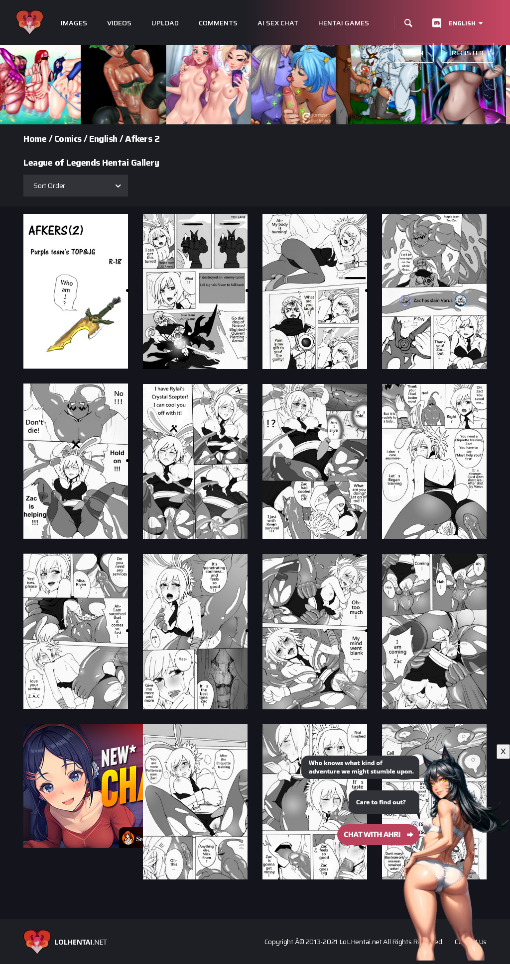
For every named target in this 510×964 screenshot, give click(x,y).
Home (34, 139)
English (462, 23)
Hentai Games (343, 23)
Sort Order (49, 185)
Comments (218, 23)
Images (74, 23)
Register (468, 52)
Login (414, 52)
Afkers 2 (142, 139)
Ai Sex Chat (277, 23)
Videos (119, 23)
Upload (165, 23)
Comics (68, 139)
